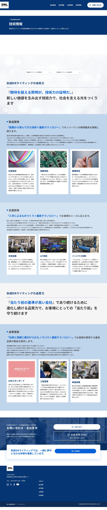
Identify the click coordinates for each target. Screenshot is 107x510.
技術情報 (61, 6)
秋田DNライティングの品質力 (66, 72)
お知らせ (41, 484)
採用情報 (78, 6)
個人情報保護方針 (11, 507)
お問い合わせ (97, 6)
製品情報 (53, 6)
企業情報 (70, 6)
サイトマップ (22, 507)
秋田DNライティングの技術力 (35, 72)
